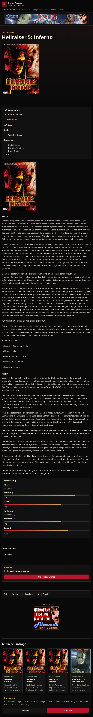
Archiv (46, 9)
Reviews (5, 9)
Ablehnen (25, 710)
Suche (53, 9)
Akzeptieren (68, 710)
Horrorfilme (14, 9)
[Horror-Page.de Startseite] (14, 4)
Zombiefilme (26, 9)
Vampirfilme (38, 9)
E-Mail (45, 594)
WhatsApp (16, 594)
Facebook (29, 594)
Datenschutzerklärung (19, 704)
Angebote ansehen (47, 577)
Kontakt (60, 9)
